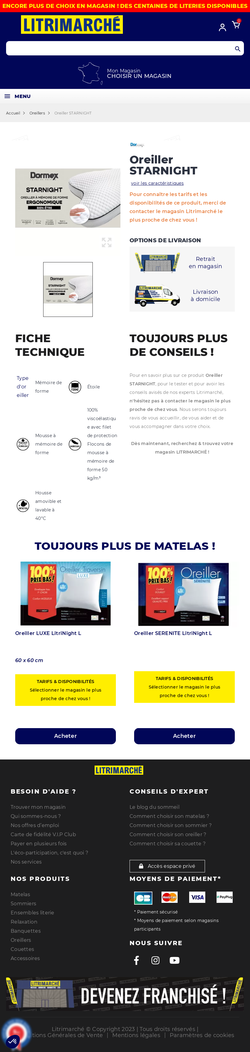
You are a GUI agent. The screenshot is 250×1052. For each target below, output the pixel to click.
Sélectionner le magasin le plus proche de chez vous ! (66, 690)
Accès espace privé (167, 866)
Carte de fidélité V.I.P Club (43, 834)
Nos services (26, 862)
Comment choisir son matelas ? (169, 816)
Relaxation (24, 922)
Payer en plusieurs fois (39, 844)
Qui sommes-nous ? (36, 816)
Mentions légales (136, 1035)
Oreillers (21, 940)
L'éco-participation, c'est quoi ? (49, 853)
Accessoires (25, 958)
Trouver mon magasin (38, 807)
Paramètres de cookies (202, 1035)
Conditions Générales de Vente (59, 1035)
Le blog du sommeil (154, 807)
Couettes (22, 949)
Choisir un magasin (139, 76)
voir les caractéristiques (157, 183)
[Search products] (125, 48)
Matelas (20, 894)
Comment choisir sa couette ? (168, 844)
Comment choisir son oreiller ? (168, 834)
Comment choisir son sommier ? (171, 825)
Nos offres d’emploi (35, 825)
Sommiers (23, 903)
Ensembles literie (32, 913)
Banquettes (26, 931)
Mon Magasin (124, 71)
